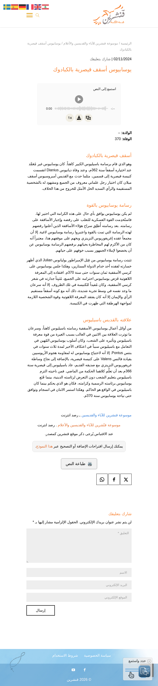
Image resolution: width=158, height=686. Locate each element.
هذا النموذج (44, 446)
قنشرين (73, 679)
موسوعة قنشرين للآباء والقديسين (106, 415)
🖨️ (79, 463)
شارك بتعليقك (100, 59)
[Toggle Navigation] (29, 16)
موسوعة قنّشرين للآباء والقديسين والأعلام (89, 425)
